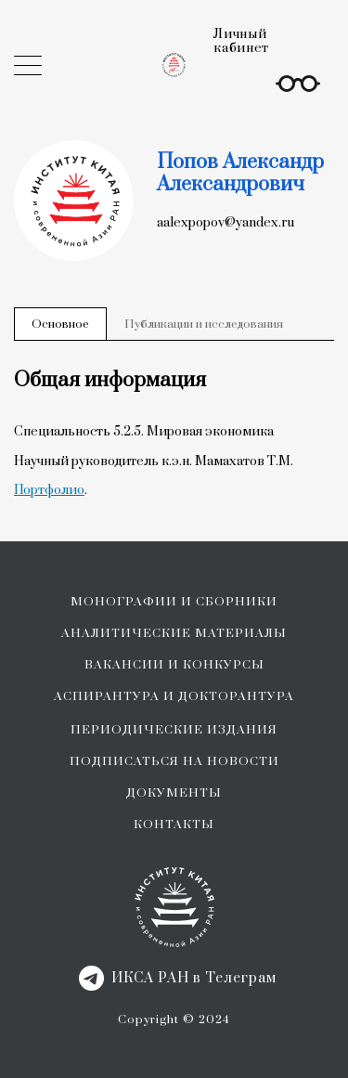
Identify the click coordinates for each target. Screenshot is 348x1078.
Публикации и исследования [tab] (203, 324)
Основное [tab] (60, 324)
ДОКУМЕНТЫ (174, 793)
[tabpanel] (174, 434)
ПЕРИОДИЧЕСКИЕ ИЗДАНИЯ (174, 729)
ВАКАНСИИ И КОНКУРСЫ (174, 664)
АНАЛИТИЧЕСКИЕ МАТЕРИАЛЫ (174, 633)
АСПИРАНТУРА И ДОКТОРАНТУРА (174, 696)
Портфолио (49, 490)
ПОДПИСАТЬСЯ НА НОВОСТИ (174, 761)
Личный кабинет (241, 42)
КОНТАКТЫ (174, 824)
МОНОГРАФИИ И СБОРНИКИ (174, 601)
